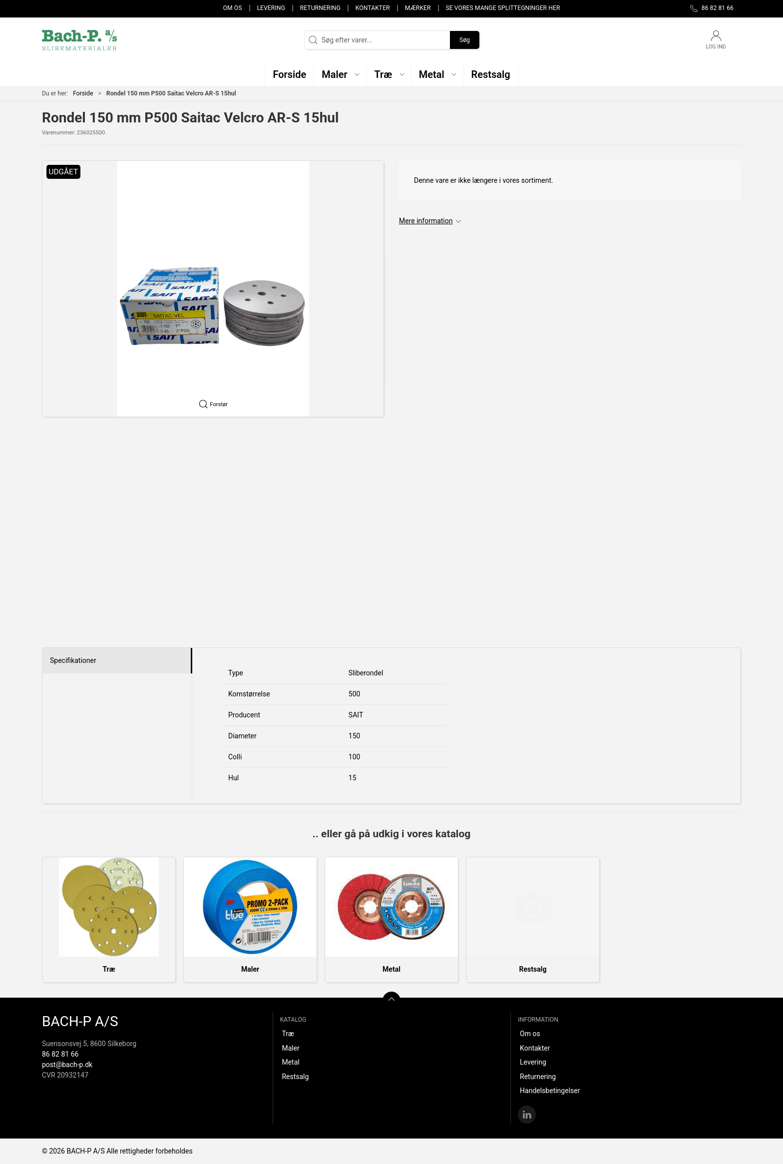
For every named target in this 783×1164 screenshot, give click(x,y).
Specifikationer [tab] (73, 660)
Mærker (418, 7)
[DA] (79, 40)
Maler (250, 969)
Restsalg (533, 969)
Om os (232, 7)
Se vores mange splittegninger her (503, 7)
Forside (83, 93)
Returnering (320, 7)
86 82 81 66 (60, 1054)
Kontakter (373, 7)
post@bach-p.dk (67, 1065)
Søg (464, 39)
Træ (108, 969)
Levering (271, 7)
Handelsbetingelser (550, 1091)
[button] (340, 74)
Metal (391, 969)
